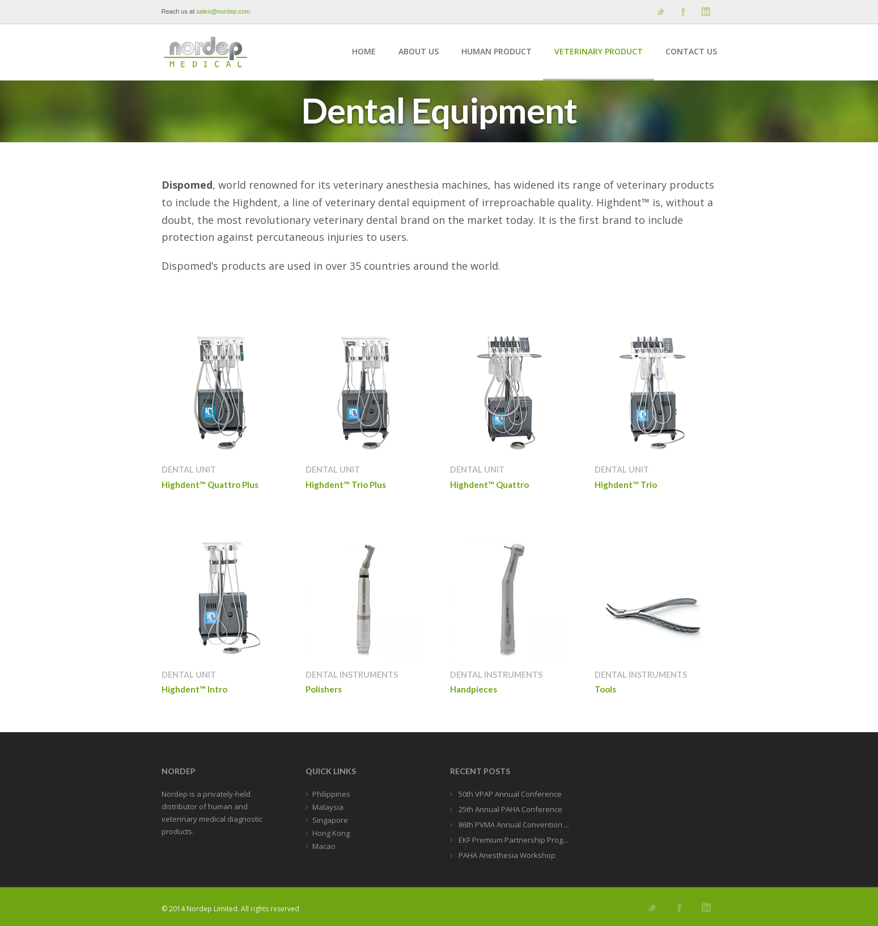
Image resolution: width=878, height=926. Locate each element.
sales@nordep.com (223, 11)
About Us (418, 51)
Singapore (330, 820)
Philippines (331, 794)
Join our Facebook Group (682, 11)
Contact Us (691, 51)
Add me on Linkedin (705, 11)
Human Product (496, 51)
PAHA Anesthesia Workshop (506, 855)
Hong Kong (331, 833)
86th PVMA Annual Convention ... (513, 824)
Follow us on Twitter (659, 11)
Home (364, 51)
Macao (324, 846)
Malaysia (327, 807)
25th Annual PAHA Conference (509, 809)
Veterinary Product (598, 51)
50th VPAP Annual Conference (509, 794)
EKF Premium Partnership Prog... (512, 840)
